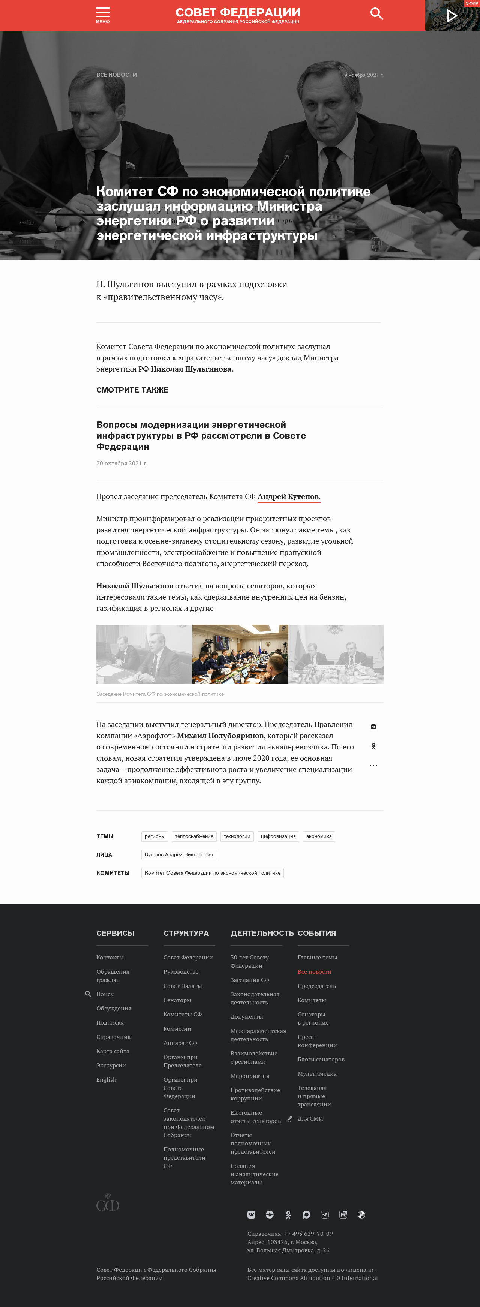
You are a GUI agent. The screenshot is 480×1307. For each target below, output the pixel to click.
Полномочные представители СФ (185, 1157)
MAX (306, 1215)
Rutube (343, 1215)
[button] (103, 15)
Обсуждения (113, 1008)
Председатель (317, 985)
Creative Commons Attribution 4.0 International (313, 1278)
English (106, 1079)
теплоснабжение (194, 836)
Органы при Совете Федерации (181, 1088)
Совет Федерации (188, 957)
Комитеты (312, 1000)
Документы (247, 1016)
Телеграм (325, 1215)
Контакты (110, 957)
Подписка (110, 1022)
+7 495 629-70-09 (308, 1233)
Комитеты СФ (183, 1014)
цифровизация (278, 836)
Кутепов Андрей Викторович (179, 854)
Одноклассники (373, 746)
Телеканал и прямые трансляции (314, 1096)
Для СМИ (310, 1118)
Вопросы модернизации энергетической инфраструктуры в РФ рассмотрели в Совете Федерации (201, 435)
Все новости (116, 75)
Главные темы (318, 957)
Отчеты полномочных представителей (253, 1143)
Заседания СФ (250, 979)
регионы (155, 836)
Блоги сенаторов (321, 1059)
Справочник (113, 1036)
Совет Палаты (183, 985)
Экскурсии (111, 1065)
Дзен (270, 1215)
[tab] (373, 750)
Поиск (105, 994)
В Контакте (373, 726)
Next (294, 656)
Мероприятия (250, 1075)
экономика (319, 836)
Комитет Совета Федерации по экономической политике (212, 872)
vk (251, 1215)
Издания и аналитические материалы (255, 1174)
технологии (237, 836)
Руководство (181, 971)
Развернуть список (373, 766)
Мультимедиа (317, 1073)
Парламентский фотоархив (361, 1215)
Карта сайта (112, 1051)
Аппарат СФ (181, 1042)
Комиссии (177, 1028)
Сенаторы (177, 1000)
